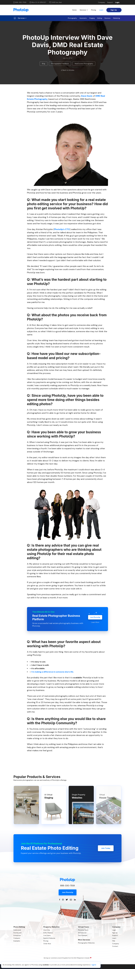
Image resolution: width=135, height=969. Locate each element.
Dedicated (17, 930)
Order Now (47, 944)
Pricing (93, 10)
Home (74, 10)
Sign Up (115, 933)
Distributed (17, 933)
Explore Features (49, 938)
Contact (115, 946)
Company (101, 2)
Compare (17, 938)
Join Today (105, 848)
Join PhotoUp (95, 617)
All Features (82, 933)
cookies (46, 965)
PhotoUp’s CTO (62, 229)
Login (117, 2)
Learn (101, 10)
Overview (46, 930)
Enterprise (17, 935)
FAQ (113, 941)
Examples (17, 941)
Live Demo (47, 935)
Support (110, 2)
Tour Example (82, 935)
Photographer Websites (86, 943)
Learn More (95, 622)
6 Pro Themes (48, 933)
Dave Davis (86, 96)
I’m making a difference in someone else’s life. (52, 672)
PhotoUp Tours (83, 930)
